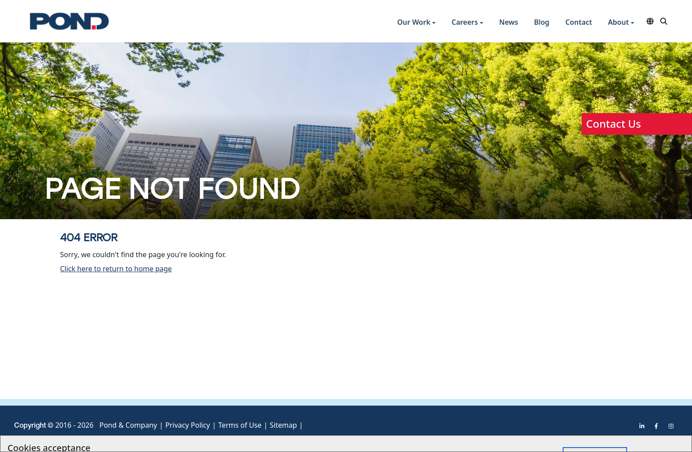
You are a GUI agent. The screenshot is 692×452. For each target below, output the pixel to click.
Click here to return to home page (116, 268)
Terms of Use (240, 425)
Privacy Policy (187, 425)
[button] (416, 23)
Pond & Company (128, 425)
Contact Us (613, 123)
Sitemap (283, 425)
